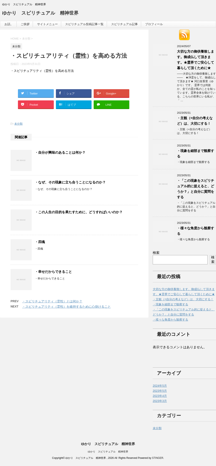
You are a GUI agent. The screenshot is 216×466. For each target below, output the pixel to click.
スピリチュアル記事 (124, 24)
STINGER (157, 457)
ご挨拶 (25, 24)
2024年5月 (160, 385)
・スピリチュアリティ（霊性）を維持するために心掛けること (66, 306)
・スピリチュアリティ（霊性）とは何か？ (52, 301)
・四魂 (40, 242)
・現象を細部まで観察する (170, 304)
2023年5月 (160, 390)
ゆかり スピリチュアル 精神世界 (40, 13)
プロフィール (154, 24)
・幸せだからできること (53, 271)
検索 (156, 252)
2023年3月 (160, 401)
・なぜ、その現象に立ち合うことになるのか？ (70, 182)
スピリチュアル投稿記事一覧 (84, 24)
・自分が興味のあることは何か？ (60, 152)
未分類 (18, 123)
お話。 (8, 24)
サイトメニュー (47, 24)
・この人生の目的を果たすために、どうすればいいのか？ (79, 212)
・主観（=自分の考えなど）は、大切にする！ (183, 299)
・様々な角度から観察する (170, 319)
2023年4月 (160, 396)
